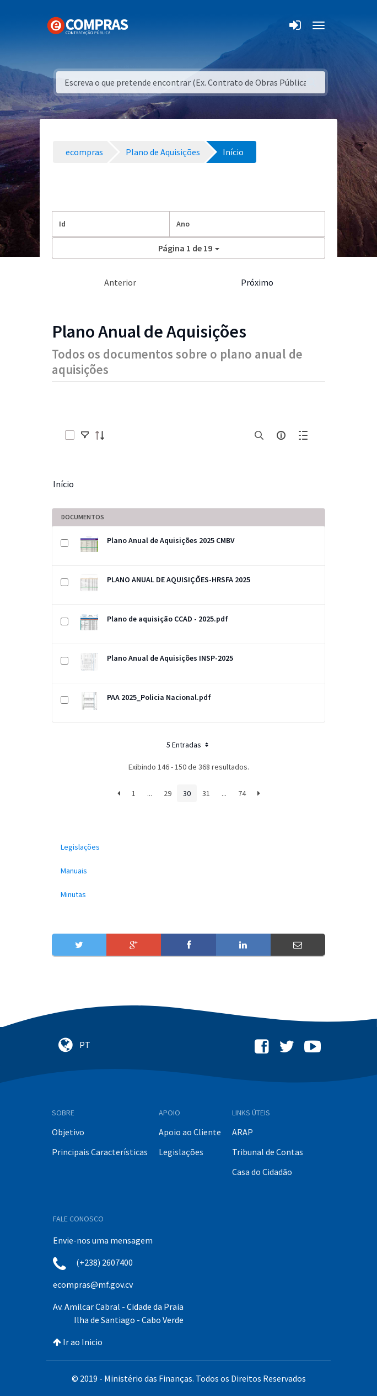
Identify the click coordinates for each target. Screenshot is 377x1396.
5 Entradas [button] (188, 745)
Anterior (120, 282)
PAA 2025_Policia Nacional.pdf (159, 697)
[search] (259, 435)
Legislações (181, 1151)
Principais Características (100, 1151)
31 (206, 793)
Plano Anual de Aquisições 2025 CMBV (171, 540)
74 (242, 793)
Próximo (257, 282)
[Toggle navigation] (143, 25)
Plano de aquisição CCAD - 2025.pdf (167, 619)
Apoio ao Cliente (190, 1131)
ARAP (242, 1131)
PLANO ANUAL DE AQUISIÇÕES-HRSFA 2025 (178, 579)
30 (187, 793)
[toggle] (85, 435)
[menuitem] (188, 847)
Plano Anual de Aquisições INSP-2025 (170, 658)
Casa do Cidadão (262, 1171)
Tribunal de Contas (267, 1151)
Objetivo (68, 1131)
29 (167, 793)
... (149, 793)
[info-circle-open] (281, 435)
